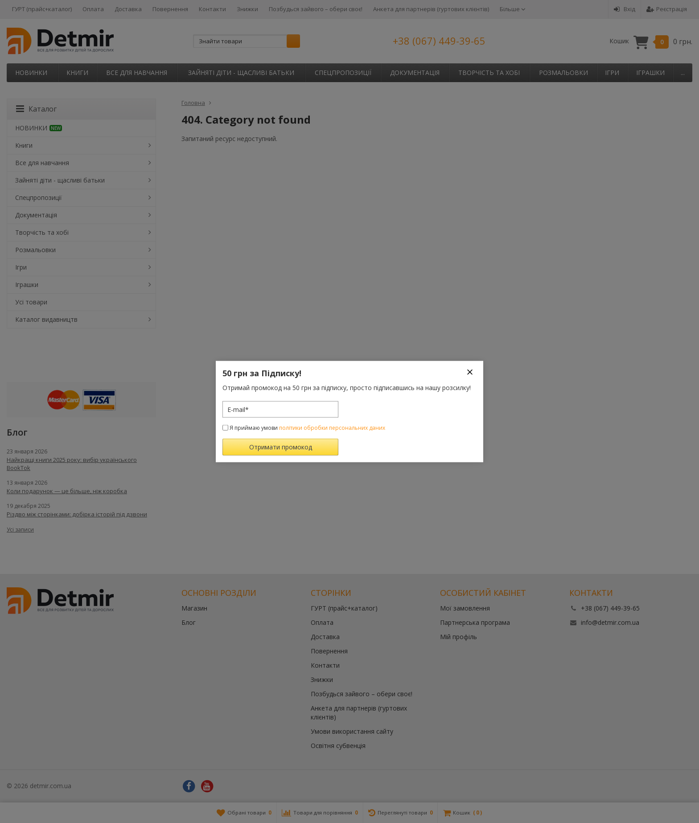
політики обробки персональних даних (332, 428)
